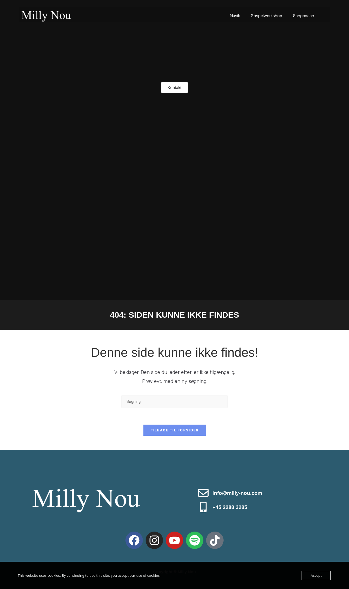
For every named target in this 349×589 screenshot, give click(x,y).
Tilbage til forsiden (175, 430)
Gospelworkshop (266, 15)
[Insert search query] (174, 401)
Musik (235, 15)
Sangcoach (303, 15)
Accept (316, 575)
